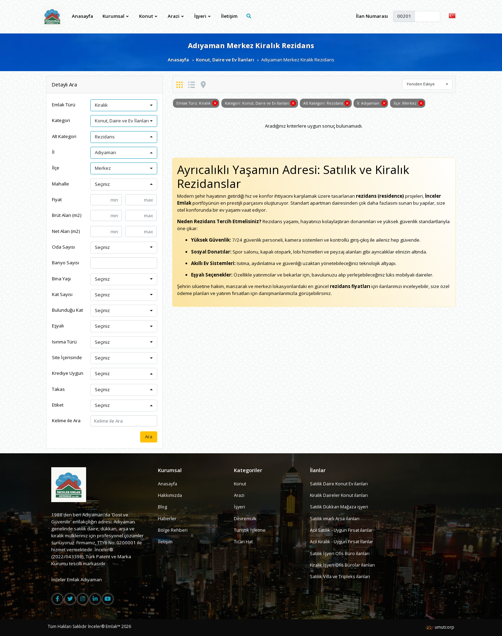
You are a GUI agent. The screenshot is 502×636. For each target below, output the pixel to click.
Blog (162, 507)
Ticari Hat (243, 542)
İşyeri (239, 507)
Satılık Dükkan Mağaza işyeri (340, 507)
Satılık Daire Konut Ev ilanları (340, 483)
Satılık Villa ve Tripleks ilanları (341, 577)
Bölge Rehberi (173, 530)
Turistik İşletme (250, 530)
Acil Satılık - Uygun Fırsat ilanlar (342, 530)
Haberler (167, 518)
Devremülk (245, 518)
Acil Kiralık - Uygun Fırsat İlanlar (342, 542)
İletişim (229, 16)
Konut (240, 483)
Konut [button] (148, 16)
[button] (452, 15)
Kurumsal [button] (115, 16)
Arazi (239, 495)
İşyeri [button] (202, 16)
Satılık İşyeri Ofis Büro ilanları (341, 553)
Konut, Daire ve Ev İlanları (225, 60)
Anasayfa (82, 16)
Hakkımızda (170, 495)
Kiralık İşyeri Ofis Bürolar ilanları (344, 565)
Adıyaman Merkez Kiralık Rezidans (251, 45)
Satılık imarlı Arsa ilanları (335, 518)
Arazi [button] (176, 16)
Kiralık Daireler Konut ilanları (340, 495)
